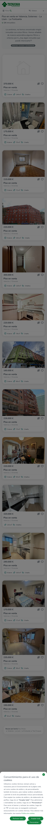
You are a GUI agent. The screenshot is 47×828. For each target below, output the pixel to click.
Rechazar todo (18, 818)
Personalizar (34, 822)
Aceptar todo (35, 818)
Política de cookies (28, 813)
